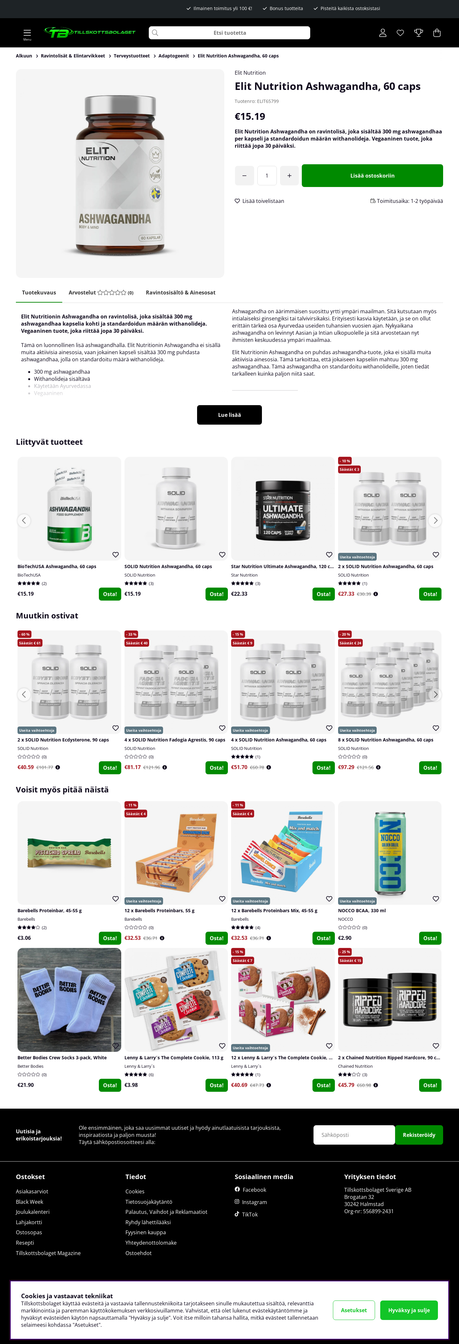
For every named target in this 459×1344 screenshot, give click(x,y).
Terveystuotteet (132, 56)
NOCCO (345, 919)
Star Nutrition (244, 575)
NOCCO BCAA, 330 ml (362, 911)
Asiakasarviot (32, 1191)
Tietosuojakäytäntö (148, 1201)
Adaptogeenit (174, 56)
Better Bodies (30, 1066)
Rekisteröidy (419, 1135)
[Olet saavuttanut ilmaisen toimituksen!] (244, 175)
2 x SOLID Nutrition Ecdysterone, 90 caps (63, 740)
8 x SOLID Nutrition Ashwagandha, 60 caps (385, 740)
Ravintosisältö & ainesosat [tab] (182, 292)
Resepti (25, 1242)
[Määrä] (267, 175)
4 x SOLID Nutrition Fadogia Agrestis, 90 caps (174, 740)
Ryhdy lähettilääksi (148, 1222)
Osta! (110, 594)
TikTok (250, 1214)
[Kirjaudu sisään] (383, 33)
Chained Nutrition (355, 1066)
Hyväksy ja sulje (409, 1310)
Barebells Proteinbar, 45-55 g (50, 911)
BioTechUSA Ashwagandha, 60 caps (57, 566)
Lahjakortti (29, 1222)
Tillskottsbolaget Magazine (48, 1253)
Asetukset (354, 1310)
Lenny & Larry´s (139, 1066)
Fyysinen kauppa (145, 1232)
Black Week (29, 1201)
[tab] (102, 293)
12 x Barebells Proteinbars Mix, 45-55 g (274, 911)
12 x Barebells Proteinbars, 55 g (159, 911)
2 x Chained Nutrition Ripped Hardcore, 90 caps (391, 1057)
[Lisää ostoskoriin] (373, 175)
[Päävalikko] (27, 32)
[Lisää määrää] (290, 175)
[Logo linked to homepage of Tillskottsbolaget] (90, 32)
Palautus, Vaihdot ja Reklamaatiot (166, 1212)
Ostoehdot (138, 1253)
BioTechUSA (29, 575)
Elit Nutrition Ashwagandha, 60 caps (238, 56)
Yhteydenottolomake (151, 1242)
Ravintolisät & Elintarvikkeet (73, 56)
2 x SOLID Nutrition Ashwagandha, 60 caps (385, 566)
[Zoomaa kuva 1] (120, 173)
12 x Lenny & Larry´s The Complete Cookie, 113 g (285, 1057)
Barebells (26, 919)
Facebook (254, 1190)
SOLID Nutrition (139, 575)
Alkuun (24, 56)
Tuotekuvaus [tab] (39, 292)
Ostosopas (29, 1232)
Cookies (135, 1191)
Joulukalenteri (33, 1212)
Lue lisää (229, 415)
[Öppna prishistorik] (375, 594)
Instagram (254, 1202)
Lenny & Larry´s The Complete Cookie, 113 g (173, 1057)
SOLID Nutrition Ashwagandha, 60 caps (168, 566)
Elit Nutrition (250, 72)
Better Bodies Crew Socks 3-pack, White (62, 1057)
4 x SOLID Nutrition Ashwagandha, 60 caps (278, 740)
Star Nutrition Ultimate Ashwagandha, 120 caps (284, 566)
